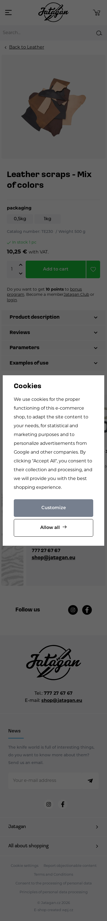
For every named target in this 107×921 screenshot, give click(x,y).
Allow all (50, 528)
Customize (53, 508)
